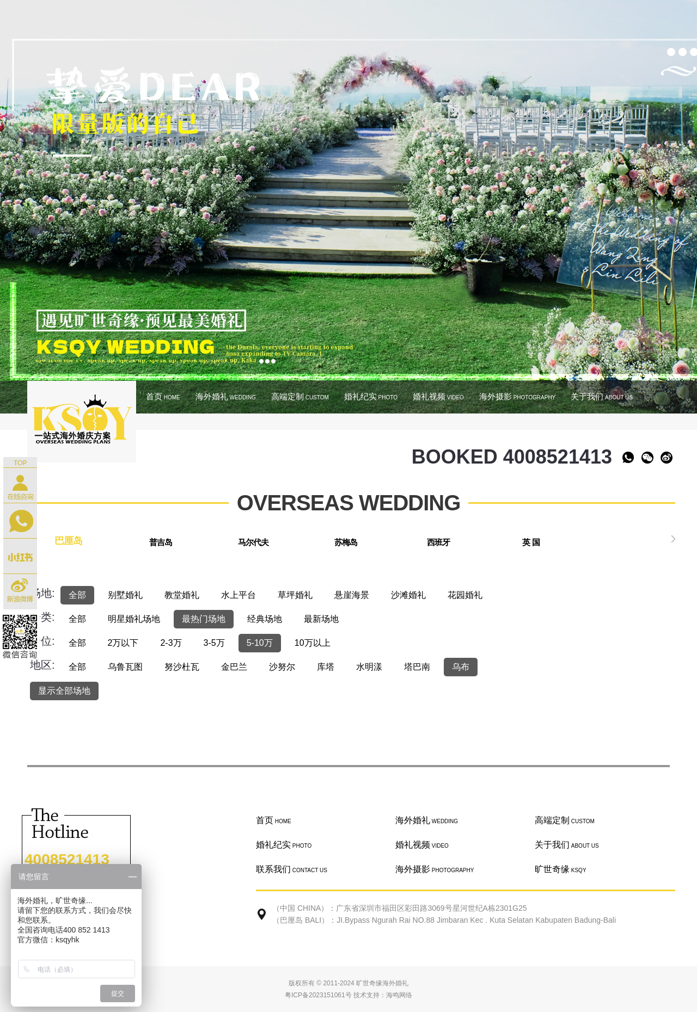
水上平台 (238, 595)
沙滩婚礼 (408, 595)
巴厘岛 (68, 540)
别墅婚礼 (125, 595)
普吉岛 (160, 542)
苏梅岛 (345, 542)
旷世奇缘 (560, 869)
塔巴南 (417, 666)
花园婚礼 (465, 595)
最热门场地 (203, 619)
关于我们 (602, 396)
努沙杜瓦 (181, 666)
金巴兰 (234, 666)
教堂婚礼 (181, 595)
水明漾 (369, 666)
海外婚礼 (225, 396)
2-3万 (170, 642)
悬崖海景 (351, 595)
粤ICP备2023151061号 (318, 995)
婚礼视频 (438, 396)
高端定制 (300, 396)
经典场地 (264, 619)
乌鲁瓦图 (125, 666)
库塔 (325, 666)
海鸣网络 (399, 995)
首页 (163, 396)
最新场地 (321, 619)
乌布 (460, 666)
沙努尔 (282, 666)
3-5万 (214, 642)
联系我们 (291, 869)
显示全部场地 (64, 690)
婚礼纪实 (371, 396)
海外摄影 (517, 396)
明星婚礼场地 (134, 619)
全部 (77, 595)
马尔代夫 (253, 542)
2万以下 (123, 642)
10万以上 (313, 642)
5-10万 (260, 642)
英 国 (530, 542)
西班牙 (438, 542)
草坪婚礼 (295, 595)
